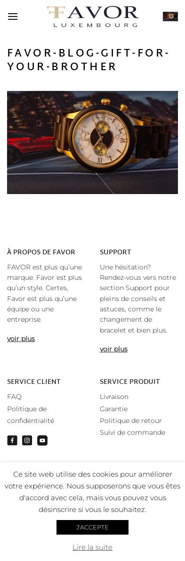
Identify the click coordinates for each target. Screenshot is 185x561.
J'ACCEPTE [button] (92, 527)
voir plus (21, 338)
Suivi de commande (132, 432)
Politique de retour (131, 420)
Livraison (114, 396)
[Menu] (12, 16)
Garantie (114, 409)
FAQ (14, 396)
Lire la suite (92, 547)
